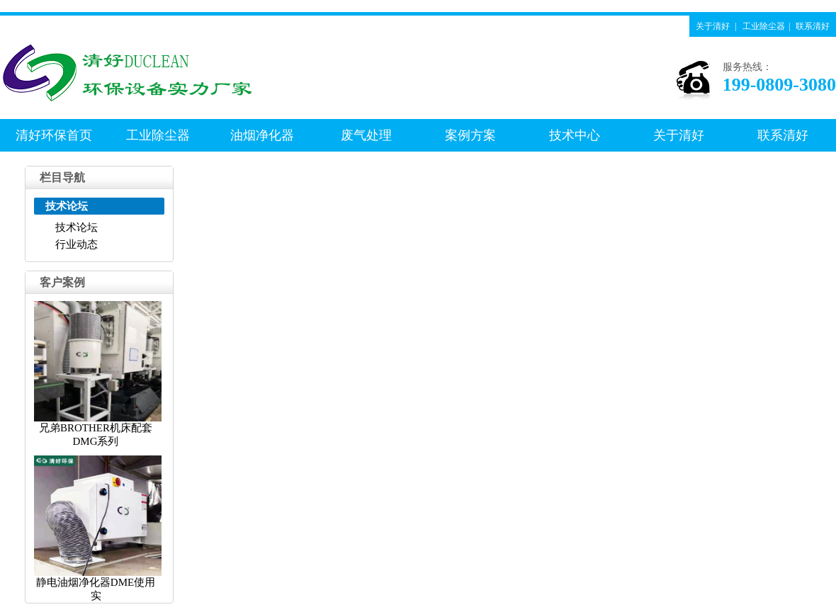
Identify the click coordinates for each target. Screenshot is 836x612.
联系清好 (813, 26)
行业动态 (76, 244)
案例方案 (470, 135)
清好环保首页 (54, 135)
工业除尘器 (763, 26)
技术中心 (574, 135)
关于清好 (713, 26)
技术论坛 (76, 227)
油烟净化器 (262, 135)
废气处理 (366, 135)
